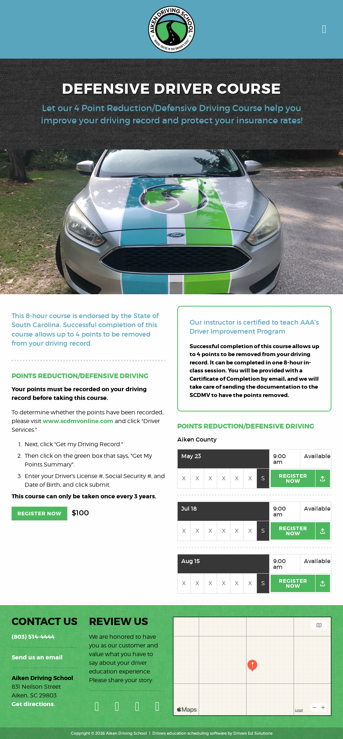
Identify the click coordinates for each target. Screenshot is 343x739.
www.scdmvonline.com (78, 421)
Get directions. (33, 704)
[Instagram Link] (157, 706)
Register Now (39, 513)
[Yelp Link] (117, 706)
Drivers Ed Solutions (252, 733)
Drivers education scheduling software (189, 733)
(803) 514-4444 (33, 637)
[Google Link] (97, 706)
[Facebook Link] (137, 706)
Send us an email (37, 657)
